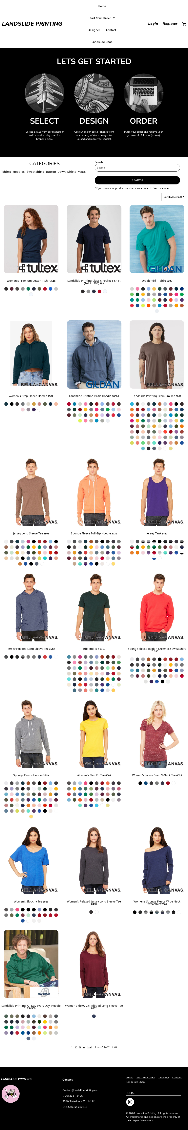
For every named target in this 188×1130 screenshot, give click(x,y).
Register (170, 23)
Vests (82, 172)
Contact (177, 1077)
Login (153, 23)
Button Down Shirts (61, 172)
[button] (102, 18)
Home (129, 1077)
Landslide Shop (135, 1081)
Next (89, 1047)
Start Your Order (145, 1077)
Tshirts (6, 172)
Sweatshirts (35, 172)
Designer (163, 1077)
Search (99, 162)
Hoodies (19, 172)
